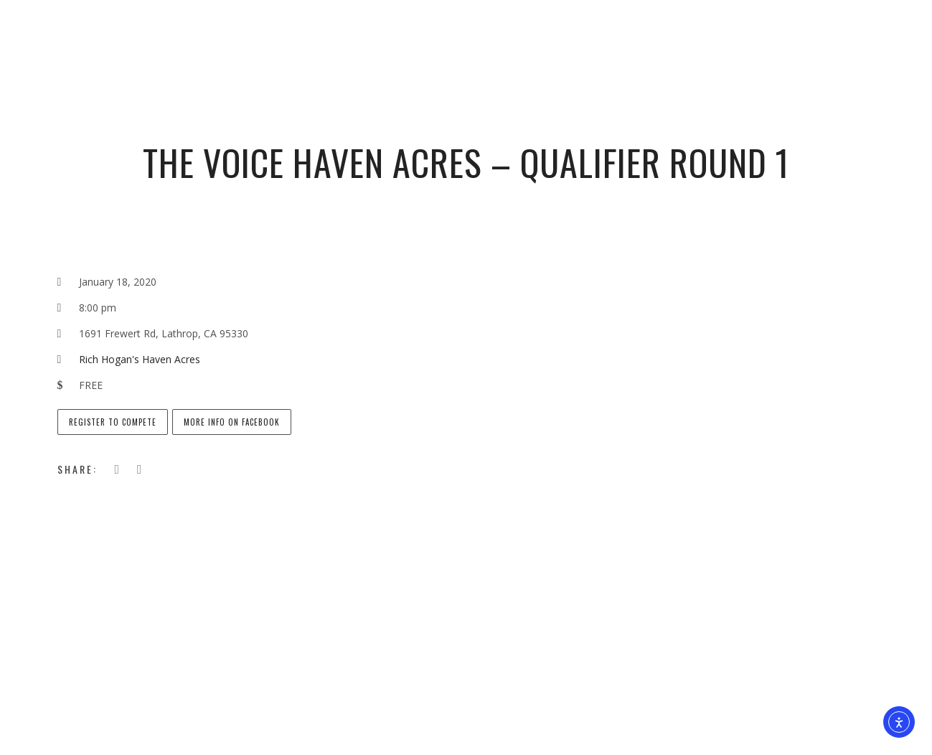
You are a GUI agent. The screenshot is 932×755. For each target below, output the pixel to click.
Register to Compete (112, 422)
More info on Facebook (232, 422)
